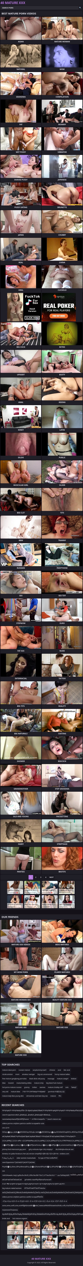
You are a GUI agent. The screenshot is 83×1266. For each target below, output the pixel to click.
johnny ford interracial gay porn (14, 1149)
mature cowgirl (62, 1079)
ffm (60, 1096)
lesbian (73, 1079)
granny (26, 1087)
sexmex (42, 1087)
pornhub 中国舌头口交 (56, 1092)
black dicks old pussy (37, 1079)
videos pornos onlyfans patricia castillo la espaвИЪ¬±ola (23, 1123)
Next (51, 877)
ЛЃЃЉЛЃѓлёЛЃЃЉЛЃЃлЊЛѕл (34, 1188)
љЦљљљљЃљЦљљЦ (10, 1210)
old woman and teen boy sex (37, 1096)
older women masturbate (26, 1158)
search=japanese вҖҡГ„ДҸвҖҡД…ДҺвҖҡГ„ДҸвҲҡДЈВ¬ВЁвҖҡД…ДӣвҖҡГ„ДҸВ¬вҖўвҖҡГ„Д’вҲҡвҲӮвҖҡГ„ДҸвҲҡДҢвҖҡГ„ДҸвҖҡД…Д (28, 1115)
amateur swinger (28, 1074)
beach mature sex (54, 1119)
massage (51, 1079)
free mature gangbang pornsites (14, 1079)
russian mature (24, 1070)
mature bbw (15, 1092)
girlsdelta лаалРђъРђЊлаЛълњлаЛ (38, 1179)
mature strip (38, 1083)
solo (66, 1087)
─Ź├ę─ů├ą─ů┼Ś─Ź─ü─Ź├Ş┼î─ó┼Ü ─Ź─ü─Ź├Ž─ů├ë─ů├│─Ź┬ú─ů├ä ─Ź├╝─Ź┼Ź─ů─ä (34, 1201)
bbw (3, 1083)
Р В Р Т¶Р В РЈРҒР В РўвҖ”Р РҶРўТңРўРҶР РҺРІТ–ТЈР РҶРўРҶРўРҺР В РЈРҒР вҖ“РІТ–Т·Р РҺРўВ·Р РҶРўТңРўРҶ (33, 1184)
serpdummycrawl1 (40, 1070)
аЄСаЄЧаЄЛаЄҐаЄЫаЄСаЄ (12, 1179)
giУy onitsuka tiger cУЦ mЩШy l (41, 1149)
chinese (52, 1070)
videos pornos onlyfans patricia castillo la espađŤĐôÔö (22, 1197)
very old (5, 1092)
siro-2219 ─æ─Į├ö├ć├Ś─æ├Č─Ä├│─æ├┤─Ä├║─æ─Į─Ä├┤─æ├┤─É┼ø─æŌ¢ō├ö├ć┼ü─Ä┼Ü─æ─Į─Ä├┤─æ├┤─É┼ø (42, 1128)
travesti (11, 1083)
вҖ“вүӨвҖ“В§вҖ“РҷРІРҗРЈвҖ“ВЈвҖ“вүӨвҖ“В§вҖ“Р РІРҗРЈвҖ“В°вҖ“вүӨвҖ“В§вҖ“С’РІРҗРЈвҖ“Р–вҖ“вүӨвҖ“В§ (39, 1136)
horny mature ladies (62, 1074)
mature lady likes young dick (13, 1096)
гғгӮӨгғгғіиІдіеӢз (38, 1119)
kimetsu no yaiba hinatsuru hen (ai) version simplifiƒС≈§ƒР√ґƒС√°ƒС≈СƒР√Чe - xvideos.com (35, 1154)
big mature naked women (11, 1188)
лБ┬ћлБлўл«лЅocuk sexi (64, 1149)
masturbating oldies (23, 1083)
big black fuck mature (54, 1083)
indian (34, 1087)
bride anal (6, 1218)
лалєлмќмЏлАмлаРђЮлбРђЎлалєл (15, 1119)
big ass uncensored (45, 1074)
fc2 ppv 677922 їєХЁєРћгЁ (47, 1158)
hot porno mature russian (11, 1087)
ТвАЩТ (73, 1087)
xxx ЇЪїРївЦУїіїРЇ (63, 1175)
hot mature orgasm (20, 1218)
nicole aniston (7, 1074)
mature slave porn (9, 1070)
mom (17, 1074)
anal (59, 1070)
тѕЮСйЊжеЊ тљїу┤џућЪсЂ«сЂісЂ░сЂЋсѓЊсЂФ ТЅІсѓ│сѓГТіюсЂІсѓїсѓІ (28, 1175)
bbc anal (67, 1070)
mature (53, 1096)
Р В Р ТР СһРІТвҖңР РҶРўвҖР (34, 1092)
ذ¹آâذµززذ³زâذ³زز (8, 1158)
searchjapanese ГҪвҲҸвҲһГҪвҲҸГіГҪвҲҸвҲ (18, 1162)
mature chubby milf (55, 1087)
